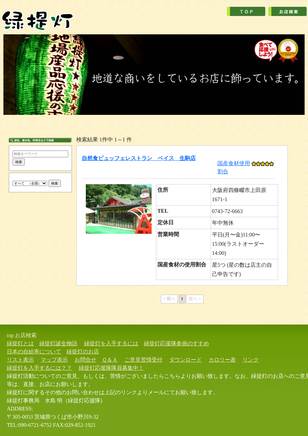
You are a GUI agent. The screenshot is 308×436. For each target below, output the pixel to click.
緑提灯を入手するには (111, 343)
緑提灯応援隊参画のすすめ (176, 343)
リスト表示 (20, 360)
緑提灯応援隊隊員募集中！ (111, 368)
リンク (251, 360)
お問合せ (85, 360)
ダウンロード (185, 360)
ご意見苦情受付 (143, 360)
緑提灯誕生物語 (58, 343)
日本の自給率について (34, 351)
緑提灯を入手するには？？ (39, 368)
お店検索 (26, 335)
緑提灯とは (20, 343)
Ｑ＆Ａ (110, 360)
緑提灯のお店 (82, 351)
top (10, 335)
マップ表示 (54, 360)
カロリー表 (222, 360)
